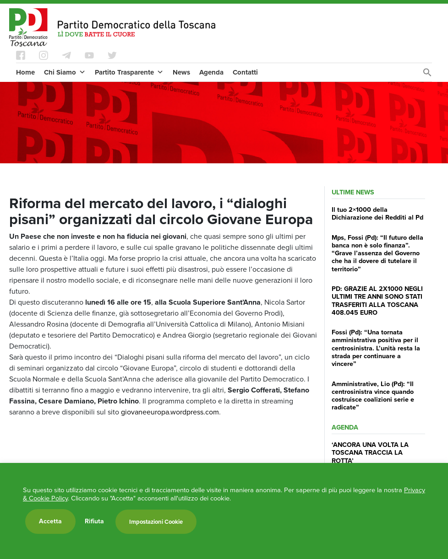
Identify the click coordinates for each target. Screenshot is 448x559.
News (181, 72)
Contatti (245, 72)
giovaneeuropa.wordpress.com (170, 412)
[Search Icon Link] (427, 75)
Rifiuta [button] (94, 521)
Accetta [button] (50, 521)
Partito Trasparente (129, 72)
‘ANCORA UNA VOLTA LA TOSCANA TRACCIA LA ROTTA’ (370, 453)
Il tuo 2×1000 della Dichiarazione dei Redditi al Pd (377, 213)
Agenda (211, 72)
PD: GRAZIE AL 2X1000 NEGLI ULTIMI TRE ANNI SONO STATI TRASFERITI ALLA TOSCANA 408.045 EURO (377, 300)
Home (25, 72)
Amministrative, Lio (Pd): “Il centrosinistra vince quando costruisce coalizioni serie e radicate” (373, 396)
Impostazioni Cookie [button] (156, 521)
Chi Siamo (65, 72)
